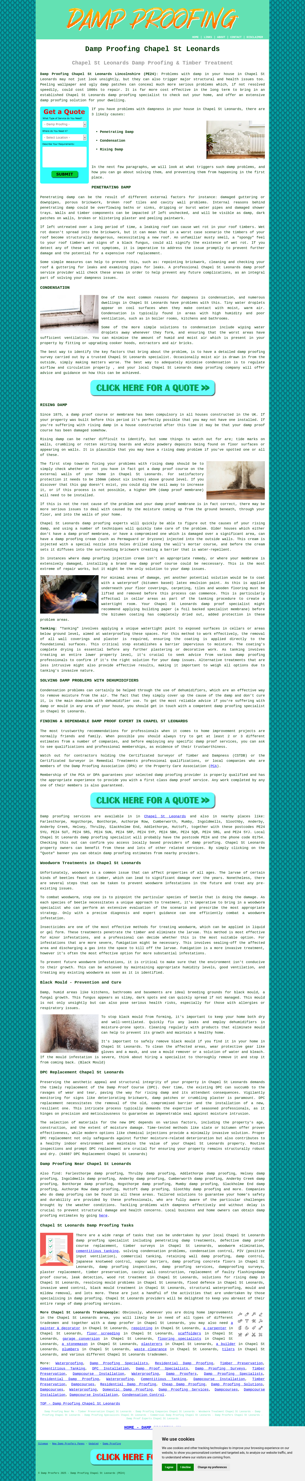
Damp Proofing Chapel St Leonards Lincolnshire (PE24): (99, 74)
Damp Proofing (112, 1443)
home (201, 1312)
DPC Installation (110, 1369)
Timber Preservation (241, 1363)
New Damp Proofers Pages (68, 1443)
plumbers (70, 1349)
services (195, 848)
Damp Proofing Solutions (237, 1384)
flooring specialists (179, 1339)
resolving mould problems (109, 1283)
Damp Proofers (181, 1374)
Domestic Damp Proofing (127, 1390)
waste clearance (150, 1349)
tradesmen (49, 1323)
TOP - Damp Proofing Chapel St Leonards (80, 1404)
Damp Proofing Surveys (220, 1369)
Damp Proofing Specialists (119, 1363)
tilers (228, 1349)
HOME (195, 37)
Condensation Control (143, 1395)
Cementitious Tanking (62, 1369)
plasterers (151, 1344)
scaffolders (189, 1333)
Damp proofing (54, 816)
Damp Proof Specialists (162, 1369)
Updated (93, 1443)
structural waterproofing (214, 1288)
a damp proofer (118, 1323)
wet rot (91, 248)
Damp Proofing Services (184, 1390)
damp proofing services (97, 1304)
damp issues (182, 660)
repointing (141, 1328)
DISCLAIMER (255, 37)
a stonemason (75, 1344)
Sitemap (43, 1443)
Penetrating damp (57, 197)
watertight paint (158, 629)
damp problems (240, 167)
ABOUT (221, 37)
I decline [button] (185, 1467)
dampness (155, 109)
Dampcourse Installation (98, 1374)
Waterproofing (69, 1363)
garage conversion (81, 1339)
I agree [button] (169, 1467)
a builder (225, 1344)
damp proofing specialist (102, 1241)
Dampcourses (82, 1384)
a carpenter (215, 1328)
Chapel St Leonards (165, 816)
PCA (214, 766)
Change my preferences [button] (212, 1467)
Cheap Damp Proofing (183, 1384)
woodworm (80, 873)
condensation (221, 297)
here (103, 1216)
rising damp (99, 425)
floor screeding (103, 1333)
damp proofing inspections (127, 1267)
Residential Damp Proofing (184, 1363)
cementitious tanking (97, 1251)
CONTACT (236, 37)
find (56, 1173)
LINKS (208, 37)
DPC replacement (105, 1149)
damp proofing (122, 95)
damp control (249, 1256)
